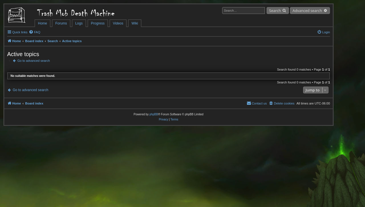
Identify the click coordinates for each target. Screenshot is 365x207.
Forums (61, 23)
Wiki (134, 23)
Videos (118, 23)
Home (42, 23)
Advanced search (307, 10)
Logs (79, 23)
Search (275, 10)
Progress (98, 23)
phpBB (153, 114)
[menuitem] (34, 32)
